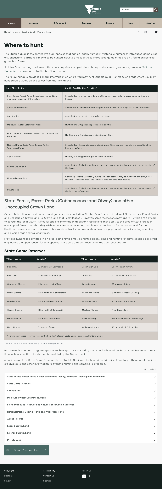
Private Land (14, 440)
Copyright (9, 471)
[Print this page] (139, 32)
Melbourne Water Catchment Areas (26, 397)
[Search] (137, 10)
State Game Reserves (19, 383)
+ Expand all (150, 369)
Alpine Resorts (15, 418)
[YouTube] (84, 476)
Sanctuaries (13, 390)
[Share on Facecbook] (151, 32)
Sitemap (47, 481)
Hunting (16, 32)
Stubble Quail (28, 32)
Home (7, 32)
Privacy (7, 481)
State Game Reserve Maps (22, 450)
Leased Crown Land (18, 425)
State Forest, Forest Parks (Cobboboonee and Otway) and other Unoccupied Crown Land (56, 376)
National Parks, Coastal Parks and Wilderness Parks (35, 411)
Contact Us (48, 476)
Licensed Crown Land (19, 432)
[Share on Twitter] (156, 32)
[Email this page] (145, 32)
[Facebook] (89, 476)
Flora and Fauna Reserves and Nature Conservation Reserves (40, 404)
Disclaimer (9, 476)
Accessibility (49, 471)
